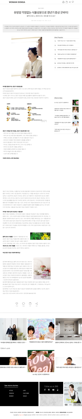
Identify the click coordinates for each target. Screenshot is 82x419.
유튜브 (53, 390)
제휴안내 (53, 412)
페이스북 (44, 390)
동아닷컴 (37, 412)
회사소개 (41, 412)
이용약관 (57, 412)
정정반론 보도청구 (30, 412)
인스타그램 (49, 390)
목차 (70, 404)
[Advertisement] (13, 174)
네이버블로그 (57, 390)
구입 (79, 404)
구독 (75, 404)
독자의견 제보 (24, 412)
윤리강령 (19, 412)
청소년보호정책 (69, 412)
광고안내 (15, 412)
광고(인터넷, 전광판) (47, 412)
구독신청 (11, 412)
